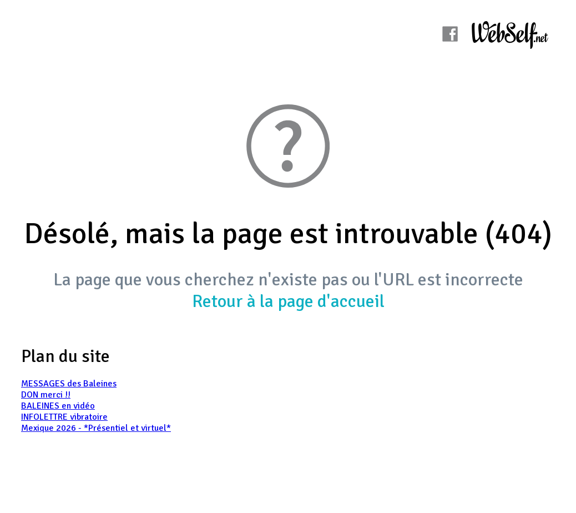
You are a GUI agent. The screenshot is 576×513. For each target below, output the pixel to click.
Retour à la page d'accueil (288, 301)
